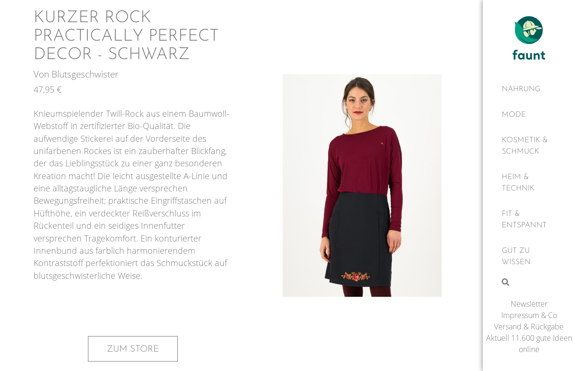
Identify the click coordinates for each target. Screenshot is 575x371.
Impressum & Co (529, 315)
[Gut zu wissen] (529, 256)
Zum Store (133, 349)
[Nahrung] (529, 89)
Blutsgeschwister (85, 74)
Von (43, 74)
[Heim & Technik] (529, 182)
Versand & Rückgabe (529, 326)
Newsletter (529, 304)
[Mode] (529, 115)
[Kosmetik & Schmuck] (529, 146)
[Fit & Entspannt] (529, 219)
